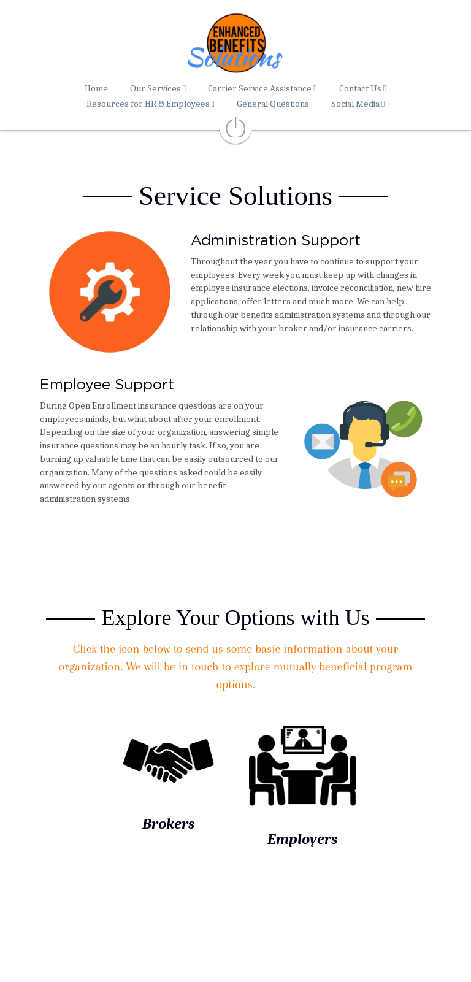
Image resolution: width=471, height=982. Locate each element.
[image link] (168, 757)
